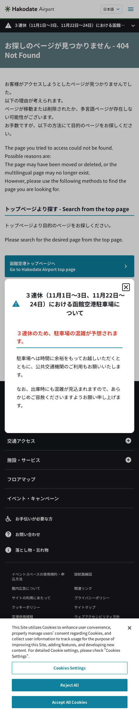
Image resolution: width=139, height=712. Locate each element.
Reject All (69, 687)
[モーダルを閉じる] (126, 287)
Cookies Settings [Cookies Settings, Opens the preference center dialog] (69, 670)
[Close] (129, 629)
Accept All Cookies (69, 704)
